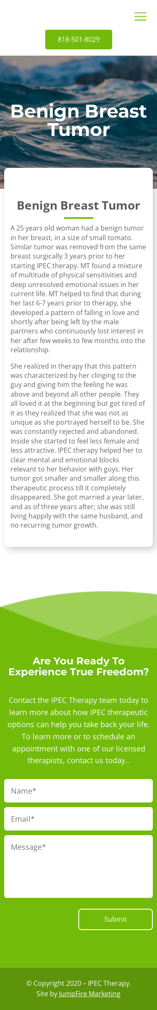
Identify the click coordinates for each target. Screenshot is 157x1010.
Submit (115, 919)
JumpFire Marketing (89, 993)
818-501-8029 (79, 39)
